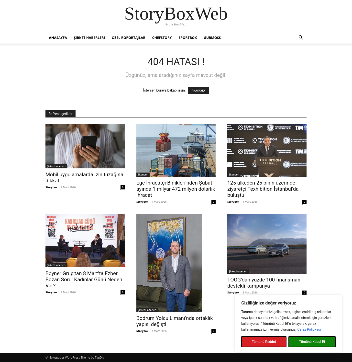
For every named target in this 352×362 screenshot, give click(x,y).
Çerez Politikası (309, 329)
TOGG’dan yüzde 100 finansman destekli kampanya (263, 283)
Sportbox (188, 37)
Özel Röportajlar (128, 37)
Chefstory (162, 37)
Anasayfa (58, 37)
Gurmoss (212, 37)
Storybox (51, 187)
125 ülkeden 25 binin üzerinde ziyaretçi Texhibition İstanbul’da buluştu (263, 189)
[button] (301, 38)
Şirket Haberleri (89, 37)
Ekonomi (143, 174)
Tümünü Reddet (264, 342)
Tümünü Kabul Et (312, 342)
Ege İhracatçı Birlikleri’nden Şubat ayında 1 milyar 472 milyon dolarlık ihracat (175, 189)
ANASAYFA (198, 90)
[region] (288, 323)
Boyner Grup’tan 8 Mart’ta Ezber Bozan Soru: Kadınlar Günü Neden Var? (83, 279)
